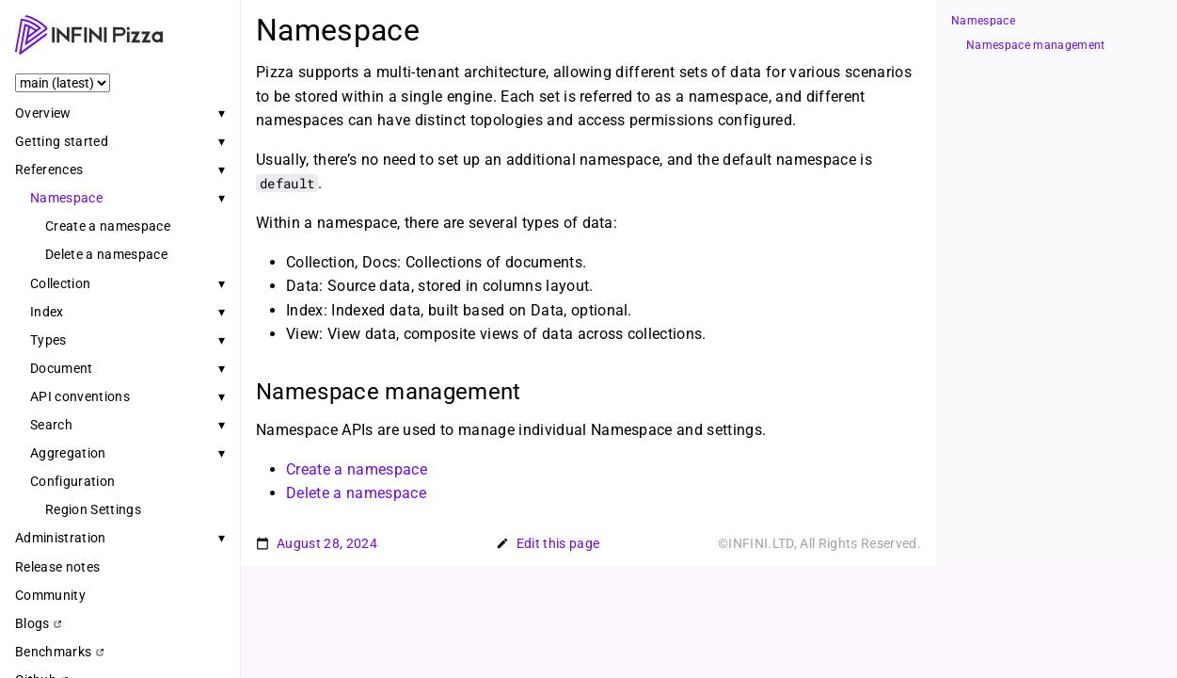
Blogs (38, 623)
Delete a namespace (106, 254)
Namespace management (1035, 46)
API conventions (80, 396)
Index (47, 311)
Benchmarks (59, 651)
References (49, 169)
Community (50, 595)
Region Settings (93, 509)
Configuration (72, 481)
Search (51, 424)
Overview (43, 113)
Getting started (61, 141)
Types (48, 339)
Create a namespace (107, 226)
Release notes (57, 566)
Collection (60, 283)
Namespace (66, 197)
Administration (60, 537)
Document (61, 368)
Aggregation (68, 452)
